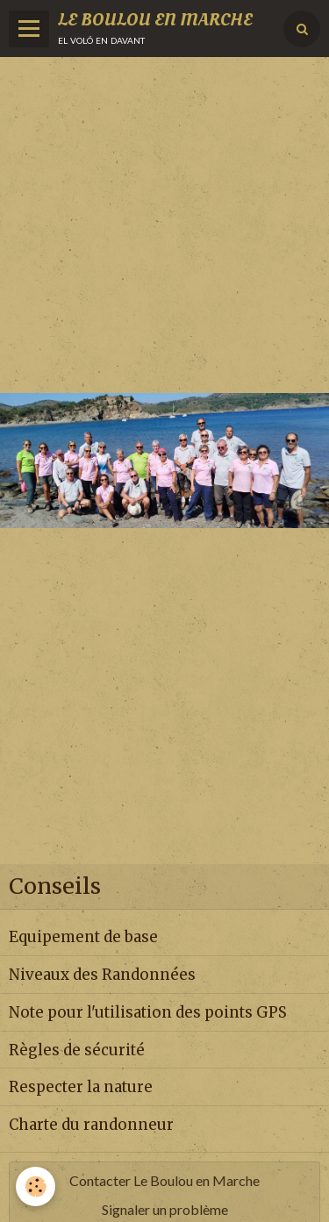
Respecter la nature (81, 1087)
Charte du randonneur (91, 1124)
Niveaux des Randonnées (102, 974)
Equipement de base (83, 937)
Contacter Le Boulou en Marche (164, 1180)
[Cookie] (35, 1186)
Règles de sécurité (77, 1049)
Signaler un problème (165, 1209)
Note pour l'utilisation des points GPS (148, 1012)
